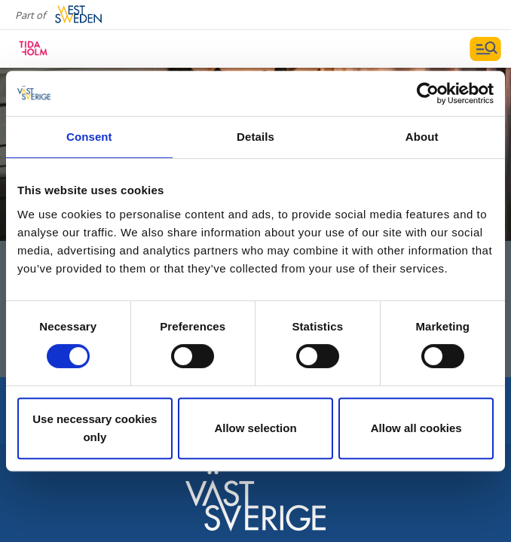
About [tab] (422, 136)
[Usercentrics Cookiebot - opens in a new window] (428, 93)
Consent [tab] (89, 136)
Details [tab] (255, 136)
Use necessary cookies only (94, 428)
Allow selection (255, 428)
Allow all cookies (416, 428)
